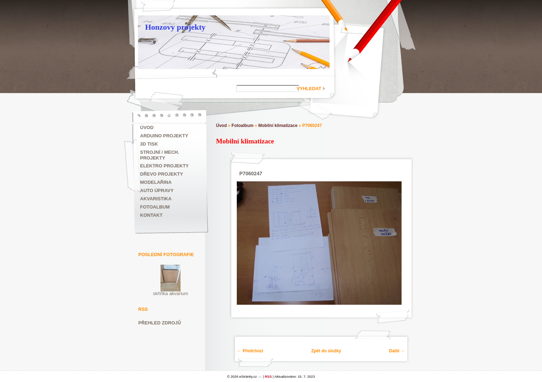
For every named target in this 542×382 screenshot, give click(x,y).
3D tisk (149, 144)
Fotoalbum (155, 207)
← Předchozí (250, 350)
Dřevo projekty (161, 174)
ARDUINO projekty (164, 135)
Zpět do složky (326, 350)
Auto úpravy (156, 190)
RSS (268, 376)
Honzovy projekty (175, 27)
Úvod (147, 127)
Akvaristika (156, 198)
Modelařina (156, 182)
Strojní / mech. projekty (159, 155)
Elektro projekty (164, 165)
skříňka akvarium (170, 293)
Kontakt (151, 215)
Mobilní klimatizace (277, 125)
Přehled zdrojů (159, 322)
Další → (397, 350)
